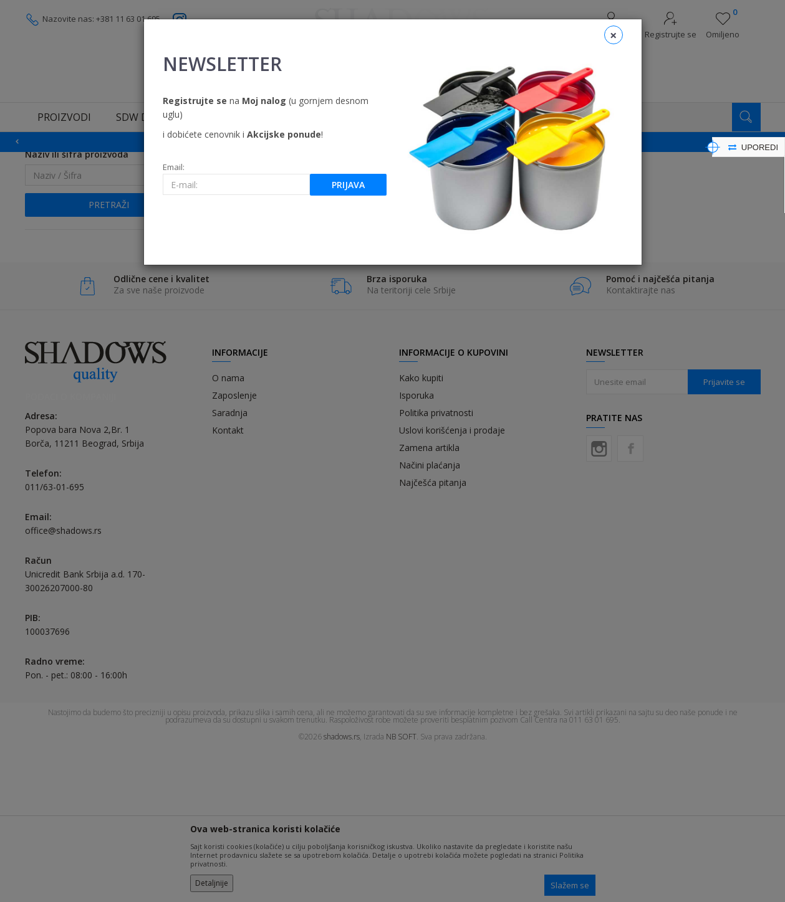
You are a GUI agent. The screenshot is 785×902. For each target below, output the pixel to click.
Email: (174, 167)
